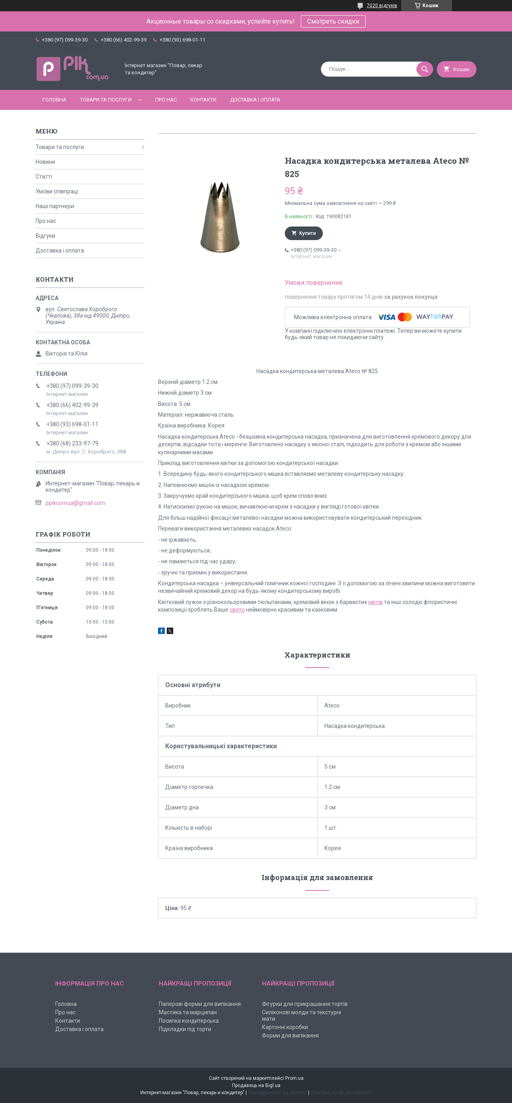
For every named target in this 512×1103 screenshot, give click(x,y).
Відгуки (45, 236)
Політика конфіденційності (341, 1092)
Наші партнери (55, 206)
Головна (54, 100)
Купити (307, 233)
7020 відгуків (382, 5)
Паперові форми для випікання (200, 1004)
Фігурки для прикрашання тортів (305, 1004)
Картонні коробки (285, 1027)
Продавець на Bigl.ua (256, 1085)
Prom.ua (294, 1078)
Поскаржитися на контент (277, 1092)
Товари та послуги (106, 100)
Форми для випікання (290, 1035)
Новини (45, 162)
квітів (375, 602)
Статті (44, 176)
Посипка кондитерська (189, 1021)
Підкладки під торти (185, 1029)
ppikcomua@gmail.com (75, 503)
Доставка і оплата (255, 100)
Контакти (203, 100)
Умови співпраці (57, 191)
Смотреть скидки (333, 21)
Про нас (166, 100)
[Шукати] (424, 69)
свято (237, 609)
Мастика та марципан (188, 1012)
